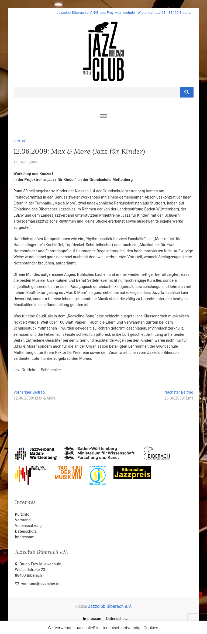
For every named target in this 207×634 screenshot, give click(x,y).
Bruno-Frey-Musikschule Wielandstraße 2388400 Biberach (38, 570)
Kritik (20, 141)
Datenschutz (26, 531)
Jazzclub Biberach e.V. (110, 606)
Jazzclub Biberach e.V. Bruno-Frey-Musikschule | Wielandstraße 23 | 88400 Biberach (125, 13)
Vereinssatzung (28, 526)
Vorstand (23, 520)
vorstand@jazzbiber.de (37, 584)
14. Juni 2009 (25, 162)
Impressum (24, 537)
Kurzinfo (22, 514)
